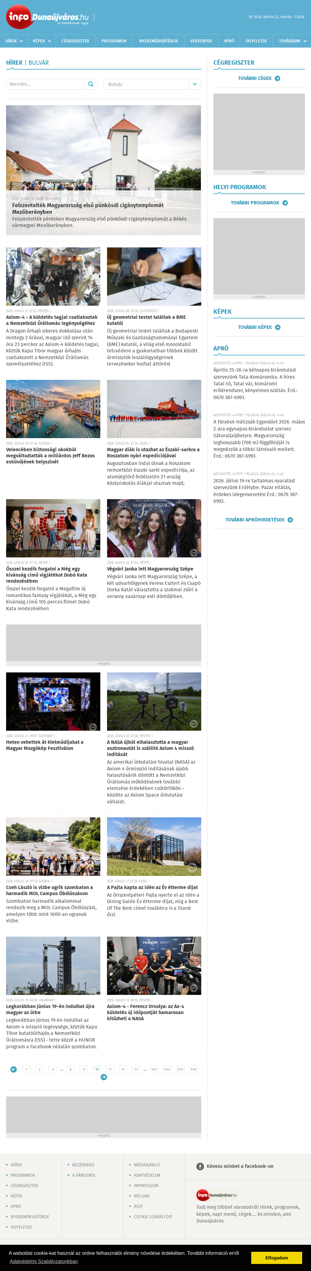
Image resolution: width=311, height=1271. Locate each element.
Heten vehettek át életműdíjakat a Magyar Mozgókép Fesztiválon (45, 745)
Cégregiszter (75, 41)
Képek (39, 41)
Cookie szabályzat (153, 1217)
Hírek (11, 41)
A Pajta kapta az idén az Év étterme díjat (152, 887)
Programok (114, 41)
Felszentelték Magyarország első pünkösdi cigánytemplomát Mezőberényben (88, 209)
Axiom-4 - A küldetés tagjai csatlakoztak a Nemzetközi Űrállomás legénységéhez (52, 320)
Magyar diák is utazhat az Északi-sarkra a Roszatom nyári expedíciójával (153, 453)
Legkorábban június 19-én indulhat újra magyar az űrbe (50, 1010)
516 (193, 1069)
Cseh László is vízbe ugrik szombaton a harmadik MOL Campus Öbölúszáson (49, 891)
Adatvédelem (147, 1175)
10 (97, 1069)
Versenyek (201, 41)
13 (136, 1069)
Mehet (91, 84)
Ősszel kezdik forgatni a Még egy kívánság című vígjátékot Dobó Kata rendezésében (46, 575)
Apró (229, 41)
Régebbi (104, 1077)
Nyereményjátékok (158, 41)
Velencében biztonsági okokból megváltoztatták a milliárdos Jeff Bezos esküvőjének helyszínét (50, 456)
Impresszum (146, 1186)
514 (167, 1069)
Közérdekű (83, 1165)
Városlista (94, 17)
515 (180, 1069)
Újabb (13, 1069)
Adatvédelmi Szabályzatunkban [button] (44, 1261)
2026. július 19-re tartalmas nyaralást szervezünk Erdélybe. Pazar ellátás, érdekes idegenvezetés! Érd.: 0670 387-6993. (256, 491)
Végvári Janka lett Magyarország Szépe (150, 569)
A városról (84, 1175)
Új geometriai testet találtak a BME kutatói (146, 320)
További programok (255, 203)
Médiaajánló (147, 1165)
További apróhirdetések (255, 520)
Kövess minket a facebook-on (240, 1166)
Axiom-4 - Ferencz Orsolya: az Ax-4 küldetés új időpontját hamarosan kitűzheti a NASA (145, 1013)
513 (154, 1069)
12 (123, 1069)
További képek (255, 327)
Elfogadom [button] (277, 1257)
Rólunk (142, 1196)
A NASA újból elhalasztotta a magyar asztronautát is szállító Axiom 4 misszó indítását (150, 748)
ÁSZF (138, 1206)
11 (110, 1069)
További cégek (255, 78)
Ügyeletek (256, 41)
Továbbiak (290, 41)
